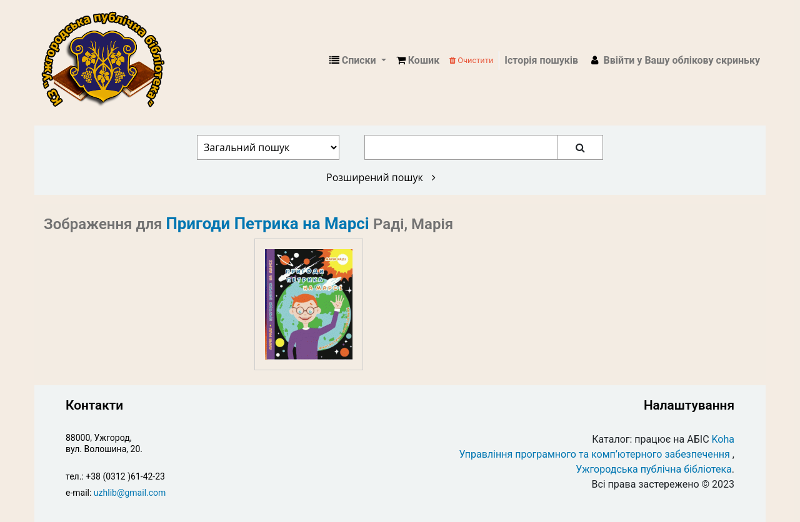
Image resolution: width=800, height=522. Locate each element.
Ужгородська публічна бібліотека (654, 469)
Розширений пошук (381, 177)
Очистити (471, 60)
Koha (723, 439)
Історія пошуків (541, 60)
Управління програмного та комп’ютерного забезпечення (594, 454)
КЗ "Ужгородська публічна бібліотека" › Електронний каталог (108, 60)
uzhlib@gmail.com (130, 493)
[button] (417, 60)
